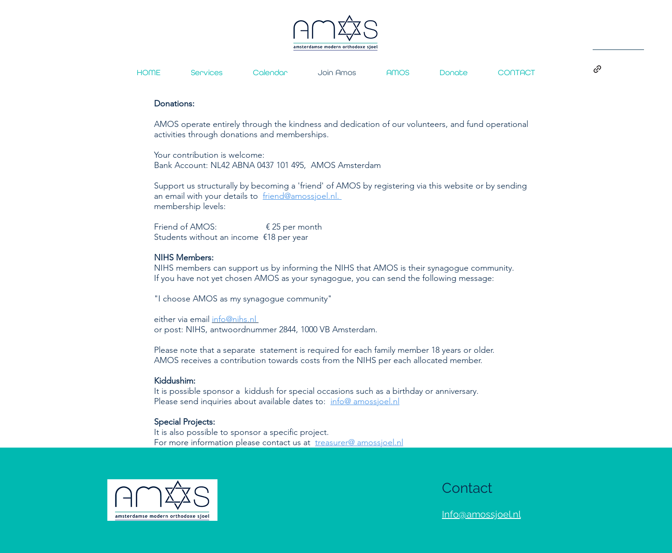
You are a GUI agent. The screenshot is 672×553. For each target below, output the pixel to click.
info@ (340, 401)
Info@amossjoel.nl (481, 514)
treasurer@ (335, 442)
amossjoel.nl (376, 401)
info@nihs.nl (234, 319)
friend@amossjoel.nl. (302, 196)
